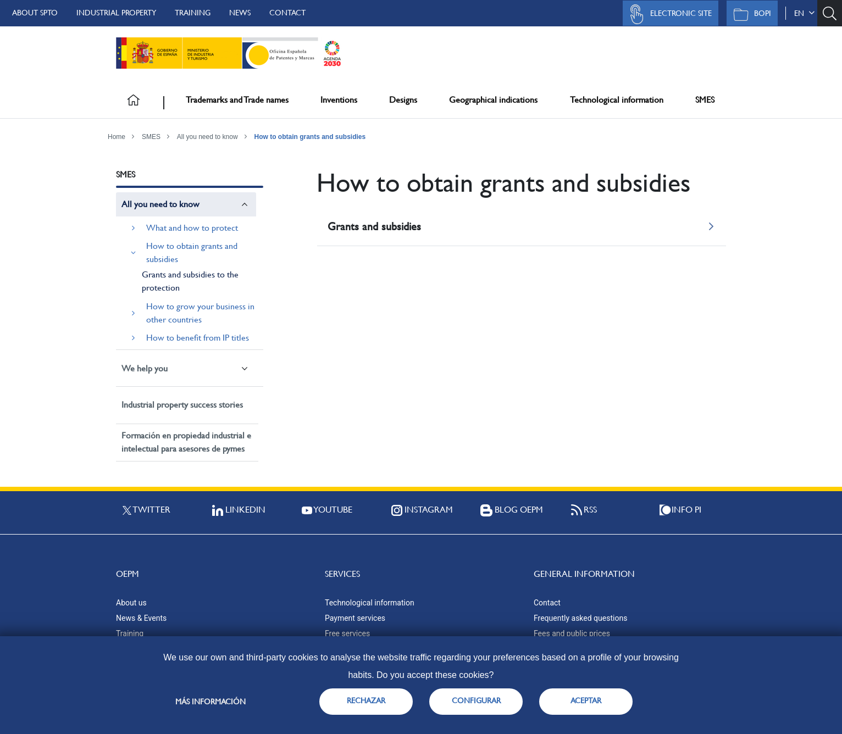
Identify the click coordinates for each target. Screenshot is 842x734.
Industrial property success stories (182, 404)
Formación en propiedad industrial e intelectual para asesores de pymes (186, 442)
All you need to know (207, 137)
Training (192, 12)
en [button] (804, 13)
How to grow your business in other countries (200, 313)
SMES (704, 99)
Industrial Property (116, 12)
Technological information (616, 99)
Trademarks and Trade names (237, 99)
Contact (287, 12)
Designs (403, 99)
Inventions (338, 99)
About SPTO (35, 12)
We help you (144, 368)
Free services (347, 633)
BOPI (749, 14)
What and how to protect (192, 228)
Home (116, 137)
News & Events (141, 618)
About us (131, 602)
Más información (210, 701)
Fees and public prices (572, 633)
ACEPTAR (585, 700)
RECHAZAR (366, 700)
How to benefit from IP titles (197, 337)
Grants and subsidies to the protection (190, 281)
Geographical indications (493, 99)
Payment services (355, 618)
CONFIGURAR (476, 700)
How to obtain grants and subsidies (310, 137)
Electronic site (668, 14)
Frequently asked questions (580, 618)
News (240, 12)
